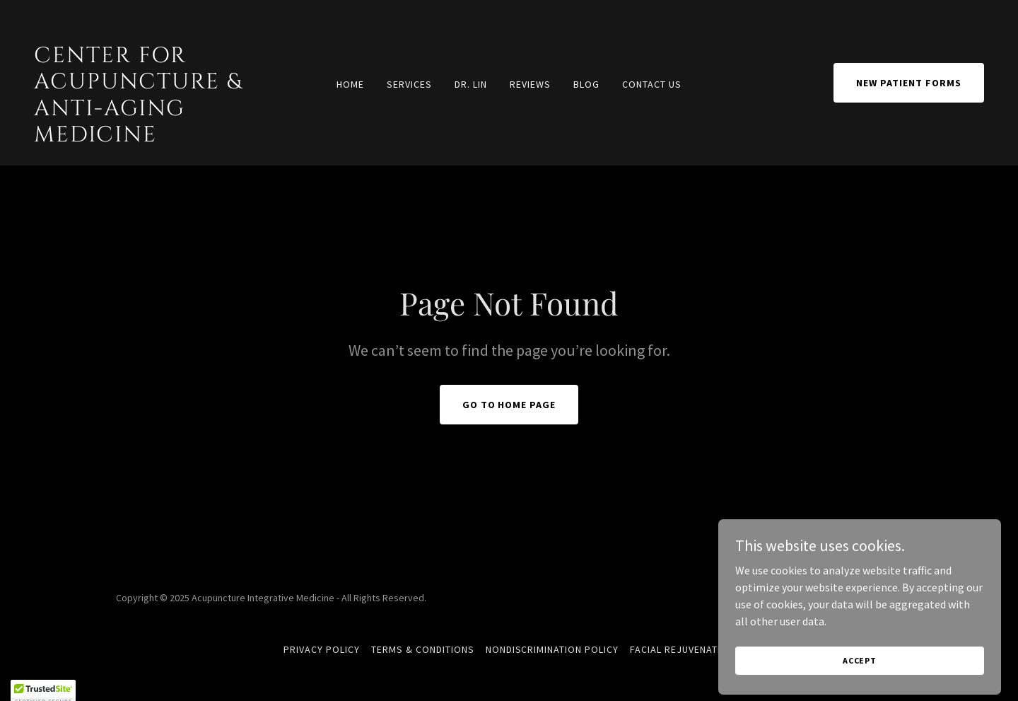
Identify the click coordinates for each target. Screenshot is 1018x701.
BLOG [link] (586, 84)
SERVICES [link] (409, 84)
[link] (160, 137)
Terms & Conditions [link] (422, 649)
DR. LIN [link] (471, 84)
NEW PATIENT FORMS (908, 82)
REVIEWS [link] (530, 84)
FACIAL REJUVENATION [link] (682, 649)
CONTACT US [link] (651, 84)
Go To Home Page (509, 404)
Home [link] (350, 84)
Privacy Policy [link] (321, 649)
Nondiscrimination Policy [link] (552, 649)
